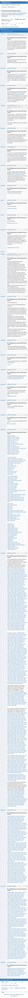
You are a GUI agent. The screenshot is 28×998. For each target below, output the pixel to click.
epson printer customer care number (14, 735)
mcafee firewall (10, 847)
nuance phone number (12, 486)
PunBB (10, 994)
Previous (7, 23)
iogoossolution (3, 68)
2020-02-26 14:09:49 (11, 185)
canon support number (15, 642)
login (6, 26)
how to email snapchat (11, 535)
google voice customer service (13, 438)
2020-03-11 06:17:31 (11, 400)
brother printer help (22, 602)
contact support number (19, 817)
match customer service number (13, 463)
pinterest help (17, 975)
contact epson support (15, 732)
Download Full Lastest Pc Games (14, 193)
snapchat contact (10, 525)
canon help (23, 682)
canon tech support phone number (18, 668)
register (10, 26)
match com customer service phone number (16, 460)
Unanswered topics (11, 7)
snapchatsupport (10, 536)
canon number (13, 655)
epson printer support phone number (14, 718)
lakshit (2, 53)
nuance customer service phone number (15, 497)
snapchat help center (11, 549)
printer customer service (12, 577)
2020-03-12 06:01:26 (11, 810)
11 (16, 23)
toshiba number (23, 702)
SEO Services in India (16, 74)
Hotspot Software (18, 14)
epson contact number (21, 738)
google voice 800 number (12, 442)
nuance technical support (12, 476)
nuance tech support (11, 488)
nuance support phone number (13, 495)
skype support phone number (13, 516)
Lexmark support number (19, 621)
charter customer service (12, 974)
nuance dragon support (12, 479)
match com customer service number (14, 458)
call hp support (15, 882)
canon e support (19, 635)
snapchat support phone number (14, 543)
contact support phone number (13, 819)
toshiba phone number (15, 698)
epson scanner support (12, 731)
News (11, 19)
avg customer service (21, 972)
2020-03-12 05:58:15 (11, 429)
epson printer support (19, 712)
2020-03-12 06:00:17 (11, 553)
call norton (18, 840)
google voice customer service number (15, 444)
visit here (9, 364)
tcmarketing (3, 128)
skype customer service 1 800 (13, 519)
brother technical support (12, 602)
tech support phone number (16, 821)
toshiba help (13, 701)
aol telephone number (15, 830)
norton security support (15, 834)
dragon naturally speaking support (14, 480)
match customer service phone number (15, 461)
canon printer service (21, 662)
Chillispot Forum (6, 2)
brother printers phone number (20, 605)
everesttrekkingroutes (3, 369)
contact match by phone (12, 471)
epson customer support (20, 714)
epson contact (14, 749)
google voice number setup (12, 439)
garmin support (21, 974)
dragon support (10, 481)
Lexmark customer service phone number (15, 629)
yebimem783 (3, 429)
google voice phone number (13, 437)
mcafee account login (19, 844)
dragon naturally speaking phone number (15, 498)
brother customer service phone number (15, 612)
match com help (10, 468)
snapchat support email (12, 537)
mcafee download (11, 844)
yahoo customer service (12, 968)
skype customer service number (13, 514)
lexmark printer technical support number (15, 628)
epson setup (19, 869)
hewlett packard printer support (13, 799)
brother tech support (11, 594)
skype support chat (11, 520)
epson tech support (11, 717)
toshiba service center (15, 702)
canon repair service (17, 665)
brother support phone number (20, 611)
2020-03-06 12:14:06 (11, 369)
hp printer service (18, 759)
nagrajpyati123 (3, 340)
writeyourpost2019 (3, 33)
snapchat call (10, 540)
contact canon (24, 670)
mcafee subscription (13, 848)
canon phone (10, 859)
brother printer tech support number (18, 616)
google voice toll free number (13, 452)
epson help (14, 721)
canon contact (20, 679)
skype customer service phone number (15, 510)
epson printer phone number (16, 865)
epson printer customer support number (15, 739)
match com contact (11, 467)
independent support (11, 970)
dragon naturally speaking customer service (16, 490)
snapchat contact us (11, 546)
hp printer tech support (15, 758)
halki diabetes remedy (11, 396)
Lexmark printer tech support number (14, 622)
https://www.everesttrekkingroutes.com (15, 378)
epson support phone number (17, 872)
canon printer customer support (13, 658)
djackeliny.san (3, 384)
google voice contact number (13, 451)
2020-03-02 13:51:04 (11, 214)
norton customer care (15, 837)
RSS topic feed (6, 29)
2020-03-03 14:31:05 (11, 296)
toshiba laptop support (19, 691)
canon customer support (16, 648)
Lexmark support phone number (17, 626)
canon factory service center (15, 682)
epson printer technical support (20, 750)
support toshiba (19, 692)
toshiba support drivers (12, 696)
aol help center (17, 823)
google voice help (10, 441)
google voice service (11, 445)
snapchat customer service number (14, 532)
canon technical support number (13, 669)
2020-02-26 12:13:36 (11, 165)
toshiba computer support (12, 703)
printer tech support (15, 580)
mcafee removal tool (11, 842)
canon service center (15, 634)
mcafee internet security (21, 842)
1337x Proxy (23, 45)
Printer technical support (16, 583)
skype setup (9, 513)
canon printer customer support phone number (16, 651)
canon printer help (11, 652)
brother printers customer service (17, 601)
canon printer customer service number (19, 649)
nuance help (9, 493)
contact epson (14, 738)
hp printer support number (12, 755)
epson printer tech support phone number (15, 715)
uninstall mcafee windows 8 (20, 845)
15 (5, 24)
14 (2, 24)
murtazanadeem (3, 185)
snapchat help (10, 523)
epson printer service (15, 868)
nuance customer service (12, 477)
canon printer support (11, 633)
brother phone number (11, 607)
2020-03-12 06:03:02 (11, 886)
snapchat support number (12, 530)
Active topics (4, 7)
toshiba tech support (11, 692)
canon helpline (22, 859)
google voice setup (11, 435)
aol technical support (15, 826)
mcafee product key (16, 849)
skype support (10, 507)
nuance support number (12, 491)
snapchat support (19, 970)
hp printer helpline (17, 772)
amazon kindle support (12, 972)
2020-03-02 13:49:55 (11, 200)
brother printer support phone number (18, 593)
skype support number (11, 517)
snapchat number (10, 526)
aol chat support (10, 823)
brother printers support (18, 588)
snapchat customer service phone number (16, 544)
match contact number (11, 465)
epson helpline (22, 743)
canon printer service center (21, 652)
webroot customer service (12, 971)
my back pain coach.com (12, 223)
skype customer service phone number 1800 (16, 512)
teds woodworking (11, 407)
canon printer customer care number (18, 656)
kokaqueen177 (3, 229)
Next (15, 24)
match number (10, 464)
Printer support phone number (20, 576)
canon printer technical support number (15, 663)
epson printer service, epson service (18, 733)
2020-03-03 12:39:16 (11, 229)
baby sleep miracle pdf (12, 208)
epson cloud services (14, 743)
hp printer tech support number (20, 764)
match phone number (11, 457)
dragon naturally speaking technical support (16, 494)
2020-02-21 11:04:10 (11, 68)
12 (19, 23)
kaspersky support (21, 968)
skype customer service (12, 505)
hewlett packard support (12, 790)
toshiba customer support (19, 695)
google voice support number (13, 446)
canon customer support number (14, 654)
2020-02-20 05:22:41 (11, 33)
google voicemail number (12, 453)
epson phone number (21, 729)
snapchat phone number (12, 529)
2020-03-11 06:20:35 (11, 414)
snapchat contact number (12, 542)
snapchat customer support (12, 547)
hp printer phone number (19, 880)
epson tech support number (12, 752)
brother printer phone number (13, 614)
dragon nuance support (12, 487)
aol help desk (20, 827)
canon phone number (18, 683)
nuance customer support (12, 483)
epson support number (20, 717)
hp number (20, 882)
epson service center (17, 725)
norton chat (23, 834)
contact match (10, 474)
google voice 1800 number (12, 449)
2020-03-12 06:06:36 (11, 962)
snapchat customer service (12, 528)
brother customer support (19, 608)
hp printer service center (15, 768)
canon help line (10, 683)
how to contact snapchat (12, 533)
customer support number (12, 816)
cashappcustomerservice (3, 105)
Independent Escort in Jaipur (13, 247)
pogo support (21, 971)
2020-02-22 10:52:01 (11, 85)
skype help (9, 509)
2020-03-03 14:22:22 (11, 254)
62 (11, 24)
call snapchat (10, 539)
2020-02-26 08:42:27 (11, 146)
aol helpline (16, 828)
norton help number (11, 840)
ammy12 (2, 200)
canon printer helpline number (17, 661)
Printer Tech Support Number (13, 573)
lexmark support (10, 975)
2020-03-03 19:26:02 (11, 340)
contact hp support (21, 876)
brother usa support (11, 609)
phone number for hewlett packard (18, 801)
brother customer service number (14, 587)
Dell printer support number (12, 774)
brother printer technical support (13, 604)
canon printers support (11, 677)
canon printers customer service (17, 676)
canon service (20, 677)
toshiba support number (18, 694)
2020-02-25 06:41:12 (11, 105)
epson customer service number (13, 745)
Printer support (20, 574)
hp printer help (21, 755)
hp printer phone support (16, 766)
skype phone (10, 506)
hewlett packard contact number (13, 803)
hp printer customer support (19, 769)
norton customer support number (17, 838)
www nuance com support (12, 484)
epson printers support (15, 722)
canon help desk (10, 861)
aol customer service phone (15, 824)
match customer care (11, 472)
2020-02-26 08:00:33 (11, 128)
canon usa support (18, 644)
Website (2, 251)
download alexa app (3, 296)
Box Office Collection (11, 423)
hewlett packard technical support (18, 797)
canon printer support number (13, 672)
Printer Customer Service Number (18, 572)
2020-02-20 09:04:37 (11, 53)
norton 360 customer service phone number (16, 831)
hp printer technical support (12, 765)
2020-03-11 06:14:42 (11, 384)
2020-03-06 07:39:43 (11, 354)
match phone (10, 470)
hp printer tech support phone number (15, 873)
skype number (10, 503)
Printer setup (19, 586)
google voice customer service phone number (16, 448)
